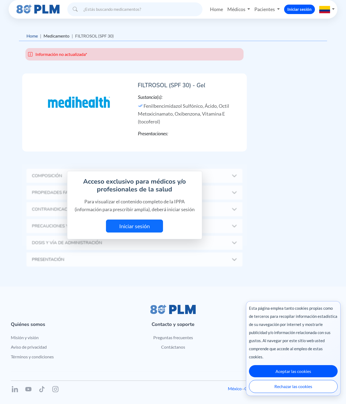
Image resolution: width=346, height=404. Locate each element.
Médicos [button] (236, 9)
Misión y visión (25, 337)
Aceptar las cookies (293, 371)
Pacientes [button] (265, 9)
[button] (327, 9)
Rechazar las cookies (293, 386)
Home (216, 9)
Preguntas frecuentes (173, 337)
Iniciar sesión (299, 9)
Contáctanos (173, 346)
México (235, 388)
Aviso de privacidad (29, 346)
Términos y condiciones (32, 356)
